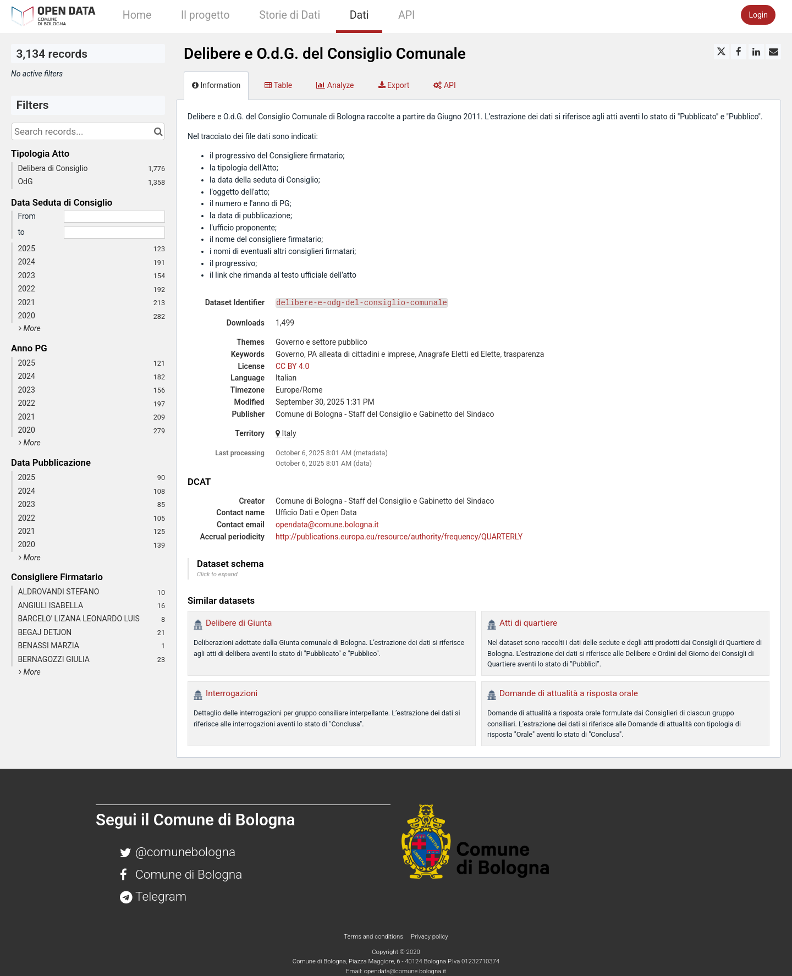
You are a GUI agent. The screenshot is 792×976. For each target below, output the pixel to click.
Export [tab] (394, 85)
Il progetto (205, 15)
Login (758, 14)
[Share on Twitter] (721, 51)
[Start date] (114, 217)
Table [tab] (278, 85)
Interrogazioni (231, 693)
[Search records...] (88, 131)
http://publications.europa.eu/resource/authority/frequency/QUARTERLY (399, 536)
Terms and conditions (374, 936)
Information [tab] (216, 85)
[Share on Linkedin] (756, 51)
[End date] (114, 233)
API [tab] (444, 85)
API (406, 15)
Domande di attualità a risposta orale (568, 693)
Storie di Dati (289, 15)
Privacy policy (429, 936)
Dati (359, 15)
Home (137, 15)
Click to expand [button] (217, 574)
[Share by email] (773, 51)
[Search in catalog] (158, 131)
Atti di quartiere (528, 623)
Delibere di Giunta (239, 623)
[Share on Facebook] (738, 51)
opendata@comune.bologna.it (327, 524)
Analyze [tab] (335, 85)
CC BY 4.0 (292, 366)
